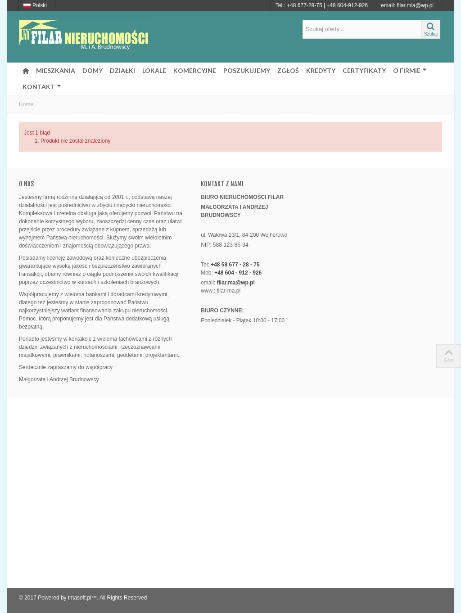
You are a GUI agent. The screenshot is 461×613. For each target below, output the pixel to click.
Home (26, 104)
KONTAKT (42, 86)
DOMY (92, 70)
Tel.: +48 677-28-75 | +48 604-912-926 (322, 5)
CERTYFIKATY (364, 70)
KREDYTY (320, 70)
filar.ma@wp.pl (236, 282)
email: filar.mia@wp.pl (407, 5)
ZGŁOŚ (288, 70)
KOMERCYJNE (194, 70)
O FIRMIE (410, 70)
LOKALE (154, 70)
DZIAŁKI (122, 70)
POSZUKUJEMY (246, 70)
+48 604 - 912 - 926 (238, 273)
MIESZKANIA (55, 70)
